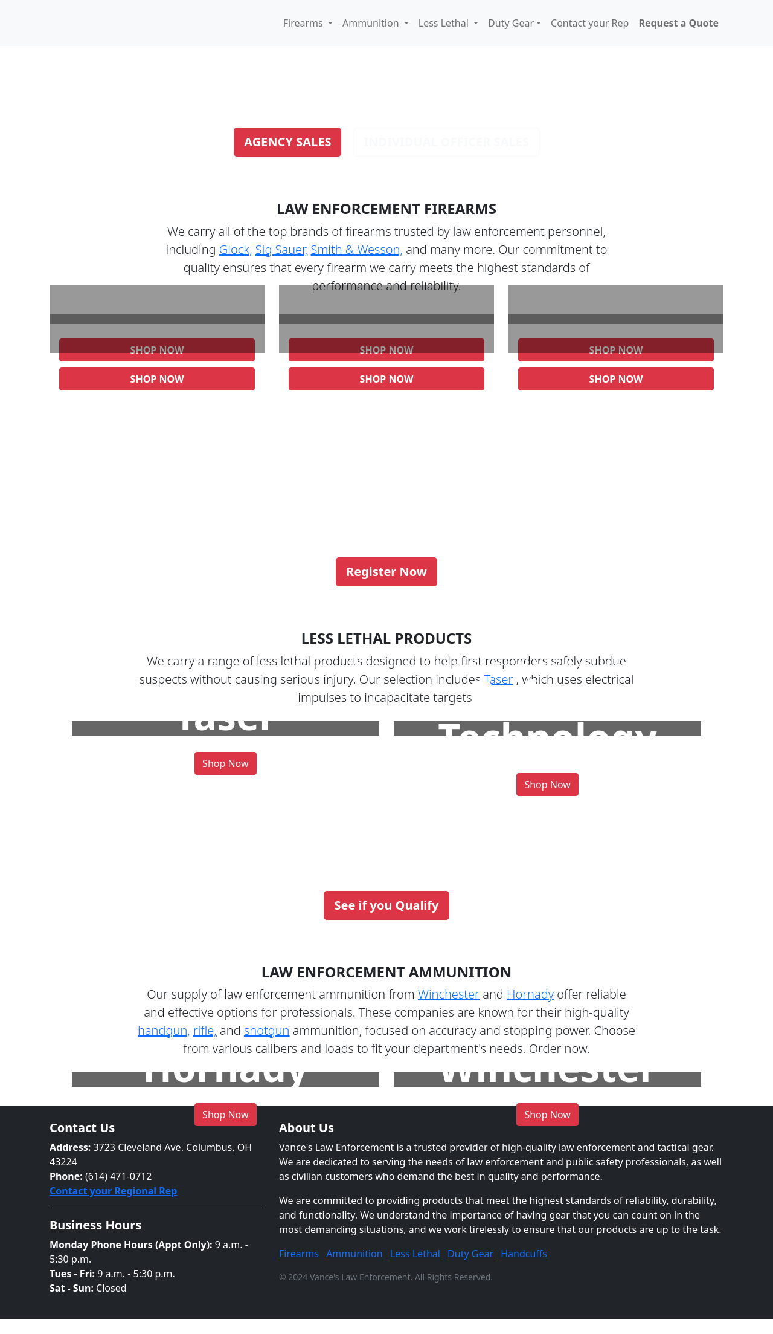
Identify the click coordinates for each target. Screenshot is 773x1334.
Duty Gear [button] (511, 23)
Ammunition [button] (372, 23)
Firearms (299, 1253)
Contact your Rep (590, 23)
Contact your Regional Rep (113, 1190)
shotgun (267, 1030)
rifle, (205, 1030)
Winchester (449, 994)
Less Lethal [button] (445, 23)
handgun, (164, 1030)
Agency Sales (287, 142)
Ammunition (354, 1253)
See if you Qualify (386, 905)
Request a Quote (678, 23)
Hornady (530, 994)
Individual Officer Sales (446, 142)
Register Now (386, 571)
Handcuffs (524, 1253)
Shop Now (157, 379)
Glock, (235, 249)
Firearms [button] (304, 23)
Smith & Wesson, (357, 249)
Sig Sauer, (281, 249)
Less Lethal (415, 1253)
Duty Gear (470, 1253)
